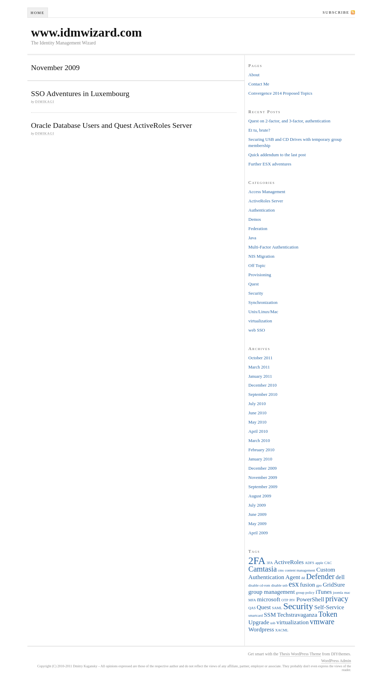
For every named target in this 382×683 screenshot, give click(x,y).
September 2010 (263, 394)
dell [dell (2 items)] (340, 577)
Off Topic (257, 265)
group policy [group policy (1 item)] (305, 592)
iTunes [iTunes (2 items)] (324, 591)
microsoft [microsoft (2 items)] (268, 599)
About (254, 74)
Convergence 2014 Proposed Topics (281, 93)
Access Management (267, 191)
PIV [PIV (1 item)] (292, 600)
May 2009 (258, 523)
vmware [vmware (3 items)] (322, 621)
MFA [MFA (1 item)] (252, 600)
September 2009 (263, 486)
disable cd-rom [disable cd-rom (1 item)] (259, 585)
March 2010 (259, 440)
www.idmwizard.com (86, 32)
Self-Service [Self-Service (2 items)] (329, 607)
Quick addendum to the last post (277, 154)
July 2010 (257, 403)
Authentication (262, 210)
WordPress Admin (336, 660)
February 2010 (262, 449)
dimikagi (44, 102)
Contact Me (259, 83)
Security (256, 293)
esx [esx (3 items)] (294, 584)
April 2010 (258, 431)
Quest (254, 283)
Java (252, 237)
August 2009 (260, 495)
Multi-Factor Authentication (273, 247)
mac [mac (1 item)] (347, 592)
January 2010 (260, 458)
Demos (255, 219)
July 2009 (257, 505)
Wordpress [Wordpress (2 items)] (261, 629)
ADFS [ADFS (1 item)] (309, 563)
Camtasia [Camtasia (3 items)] (263, 569)
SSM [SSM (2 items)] (270, 614)
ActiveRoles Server (266, 200)
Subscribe (336, 12)
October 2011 (261, 357)
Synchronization (263, 302)
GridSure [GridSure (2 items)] (334, 584)
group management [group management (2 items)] (272, 591)
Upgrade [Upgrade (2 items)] (259, 622)
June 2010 (258, 412)
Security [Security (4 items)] (298, 606)
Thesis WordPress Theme (300, 654)
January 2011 (260, 376)
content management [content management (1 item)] (300, 570)
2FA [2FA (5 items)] (257, 560)
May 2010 (258, 422)
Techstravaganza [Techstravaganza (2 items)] (297, 614)
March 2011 (259, 367)
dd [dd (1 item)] (303, 578)
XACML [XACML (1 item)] (281, 630)
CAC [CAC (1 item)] (328, 563)
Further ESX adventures (270, 163)
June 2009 (258, 514)
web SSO (257, 330)
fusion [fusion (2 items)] (307, 584)
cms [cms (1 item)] (281, 570)
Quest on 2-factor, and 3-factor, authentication (290, 120)
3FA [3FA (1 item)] (270, 563)
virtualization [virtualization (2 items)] (293, 622)
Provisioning (260, 274)
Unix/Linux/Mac (263, 311)
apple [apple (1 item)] (319, 563)
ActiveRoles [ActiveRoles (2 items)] (289, 562)
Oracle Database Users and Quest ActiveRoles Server (111, 125)
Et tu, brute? (259, 130)
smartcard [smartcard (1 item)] (256, 615)
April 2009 (258, 532)
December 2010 (263, 385)
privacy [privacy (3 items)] (336, 598)
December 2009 (263, 468)
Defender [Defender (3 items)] (320, 576)
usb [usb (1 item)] (273, 623)
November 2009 (263, 477)
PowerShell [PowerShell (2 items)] (310, 599)
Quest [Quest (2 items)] (264, 607)
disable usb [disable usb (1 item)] (279, 585)
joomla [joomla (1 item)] (338, 592)
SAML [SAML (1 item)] (277, 608)
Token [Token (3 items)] (327, 614)
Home (37, 13)
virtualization (260, 320)
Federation (258, 228)
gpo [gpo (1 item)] (319, 585)
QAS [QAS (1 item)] (252, 608)
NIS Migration (262, 256)
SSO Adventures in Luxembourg (80, 93)
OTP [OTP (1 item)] (284, 600)
